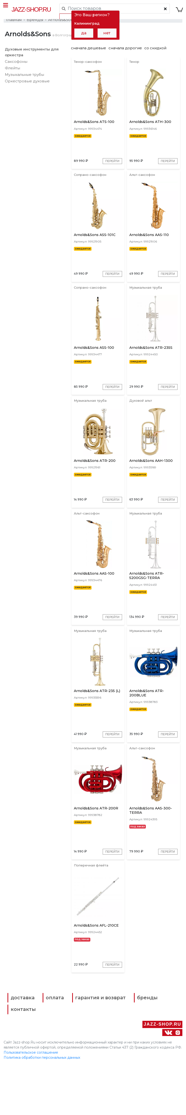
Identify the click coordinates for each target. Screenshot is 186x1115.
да (83, 33)
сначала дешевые (88, 53)
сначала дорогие (125, 53)
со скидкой (155, 53)
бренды (26, 1061)
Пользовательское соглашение (31, 1102)
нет (106, 33)
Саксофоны (16, 67)
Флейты (12, 73)
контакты (122, 1061)
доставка (27, 1051)
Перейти (110, 172)
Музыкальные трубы (24, 80)
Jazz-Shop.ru (31, 9)
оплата (60, 1051)
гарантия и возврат (109, 1051)
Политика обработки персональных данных (42, 1107)
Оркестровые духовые (27, 86)
